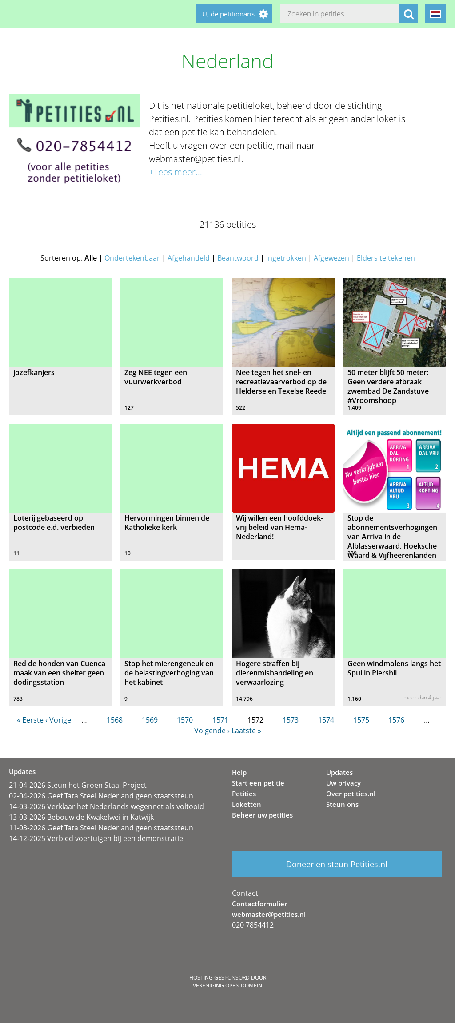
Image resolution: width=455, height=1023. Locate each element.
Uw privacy (343, 782)
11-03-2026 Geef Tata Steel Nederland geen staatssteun (101, 828)
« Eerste (30, 720)
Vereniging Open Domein (227, 985)
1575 (361, 720)
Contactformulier (259, 903)
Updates (339, 772)
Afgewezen (331, 258)
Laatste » (246, 730)
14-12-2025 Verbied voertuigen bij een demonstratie (96, 838)
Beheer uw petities (262, 814)
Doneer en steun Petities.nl (336, 864)
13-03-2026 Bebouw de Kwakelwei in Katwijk (81, 817)
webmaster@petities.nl (269, 914)
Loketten (246, 804)
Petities (244, 793)
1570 (185, 720)
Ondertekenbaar (132, 258)
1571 (220, 720)
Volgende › (212, 730)
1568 (115, 720)
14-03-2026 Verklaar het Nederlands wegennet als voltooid (106, 806)
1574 (326, 720)
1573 (291, 720)
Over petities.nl (350, 793)
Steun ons (342, 804)
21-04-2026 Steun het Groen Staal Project (78, 785)
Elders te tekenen (386, 258)
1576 (396, 720)
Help (239, 772)
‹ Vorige (58, 720)
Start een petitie (258, 782)
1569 (150, 720)
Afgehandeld (189, 258)
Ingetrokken (286, 258)
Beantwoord (238, 258)
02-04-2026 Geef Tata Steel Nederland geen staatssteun (101, 796)
